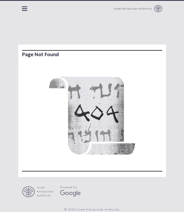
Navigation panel (24, 8)
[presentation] (40, 192)
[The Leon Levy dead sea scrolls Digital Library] (51, 30)
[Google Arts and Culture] (70, 193)
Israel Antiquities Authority (133, 8)
